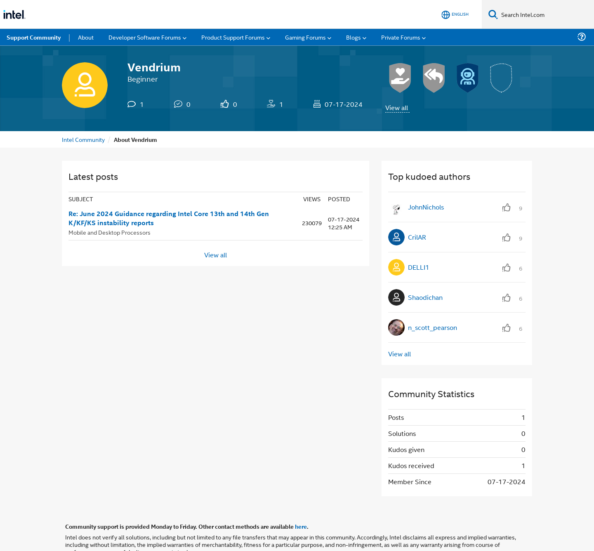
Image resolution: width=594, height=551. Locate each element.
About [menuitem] (86, 37)
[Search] (493, 14)
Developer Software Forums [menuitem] (144, 37)
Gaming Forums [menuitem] (305, 37)
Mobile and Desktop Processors (109, 232)
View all (396, 107)
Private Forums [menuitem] (400, 37)
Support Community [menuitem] (34, 37)
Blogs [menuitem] (353, 37)
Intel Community (83, 139)
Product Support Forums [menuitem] (233, 37)
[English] (455, 14)
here (301, 526)
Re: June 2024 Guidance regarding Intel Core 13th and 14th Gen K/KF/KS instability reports (168, 218)
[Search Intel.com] (546, 14)
